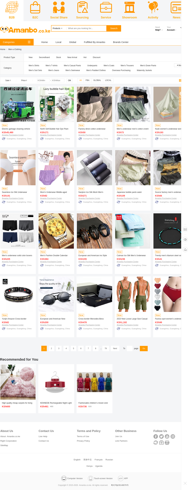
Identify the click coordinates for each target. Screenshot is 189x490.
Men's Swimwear (73, 70)
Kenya (90, 466)
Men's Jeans (53, 70)
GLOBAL (97, 80)
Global (72, 42)
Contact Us (44, 441)
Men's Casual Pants (72, 65)
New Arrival (72, 57)
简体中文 (87, 460)
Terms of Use (83, 436)
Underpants (92, 65)
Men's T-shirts (52, 65)
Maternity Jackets (144, 70)
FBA (87, 80)
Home (44, 42)
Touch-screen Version (100, 478)
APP (123, 478)
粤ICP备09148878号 (119, 485)
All (80, 80)
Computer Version (72, 478)
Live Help (43, 436)
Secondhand (44, 57)
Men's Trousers (127, 65)
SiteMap (4, 445)
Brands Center (121, 42)
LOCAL (108, 80)
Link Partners (121, 441)
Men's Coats (109, 65)
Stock (58, 57)
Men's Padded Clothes (96, 70)
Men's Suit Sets (35, 70)
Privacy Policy (83, 441)
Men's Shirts (34, 65)
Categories (16, 42)
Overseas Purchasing (121, 70)
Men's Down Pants (148, 65)
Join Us (118, 436)
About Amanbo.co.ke (10, 436)
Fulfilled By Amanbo (94, 42)
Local (58, 42)
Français (99, 460)
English (77, 460)
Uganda (99, 466)
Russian (109, 460)
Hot (84, 57)
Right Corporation (8, 441)
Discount (96, 57)
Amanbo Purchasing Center (13, 135)
